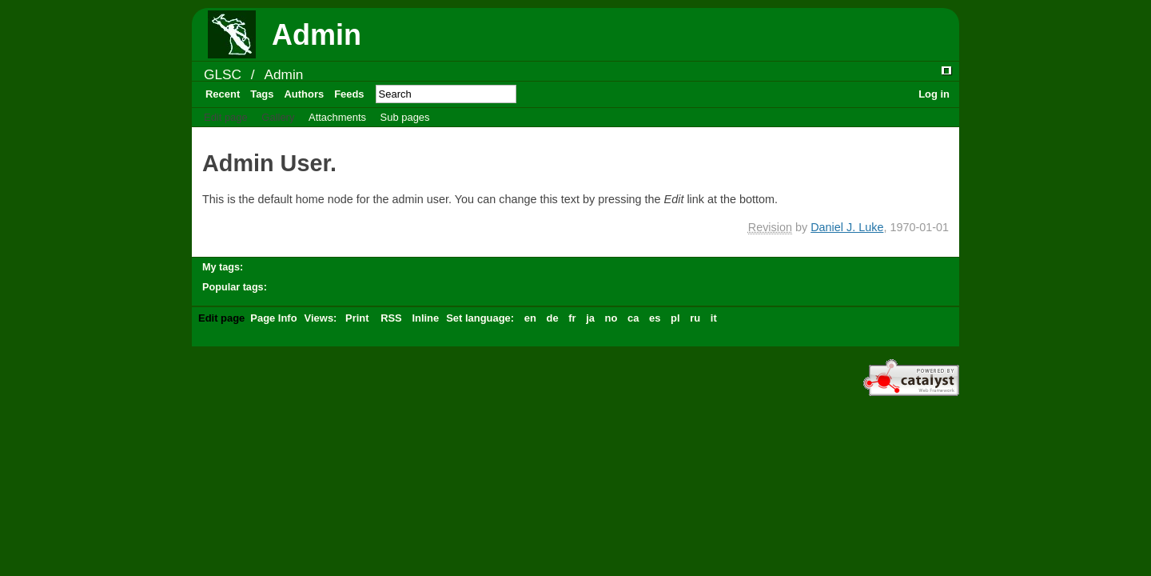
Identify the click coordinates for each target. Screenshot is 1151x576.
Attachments (337, 117)
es (654, 318)
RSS (391, 318)
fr (572, 318)
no (611, 318)
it (714, 318)
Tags (261, 94)
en (530, 318)
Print (357, 318)
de (552, 318)
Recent (222, 94)
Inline (425, 318)
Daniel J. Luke (846, 227)
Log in (934, 94)
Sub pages (405, 117)
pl (675, 318)
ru (695, 318)
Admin (283, 74)
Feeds (349, 94)
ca (633, 318)
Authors (304, 94)
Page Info (273, 318)
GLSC (222, 74)
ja (590, 318)
